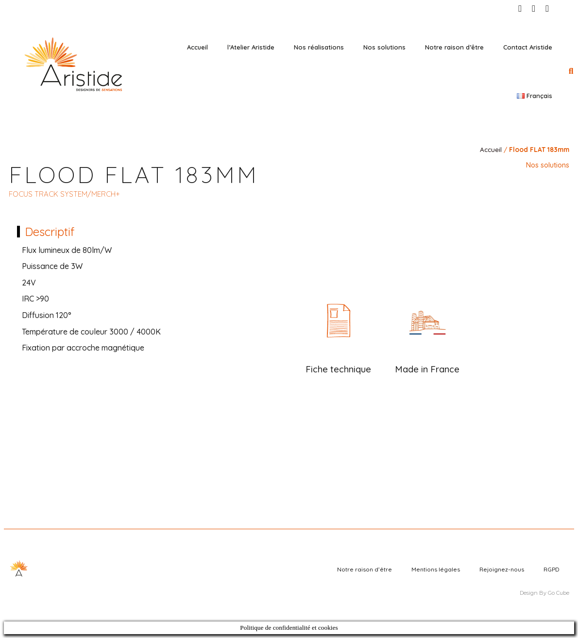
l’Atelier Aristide (250, 47)
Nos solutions (384, 47)
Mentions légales (435, 569)
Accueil (197, 47)
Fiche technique (338, 369)
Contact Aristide (527, 47)
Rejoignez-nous (501, 569)
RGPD (552, 569)
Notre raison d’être (454, 47)
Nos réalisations (319, 47)
